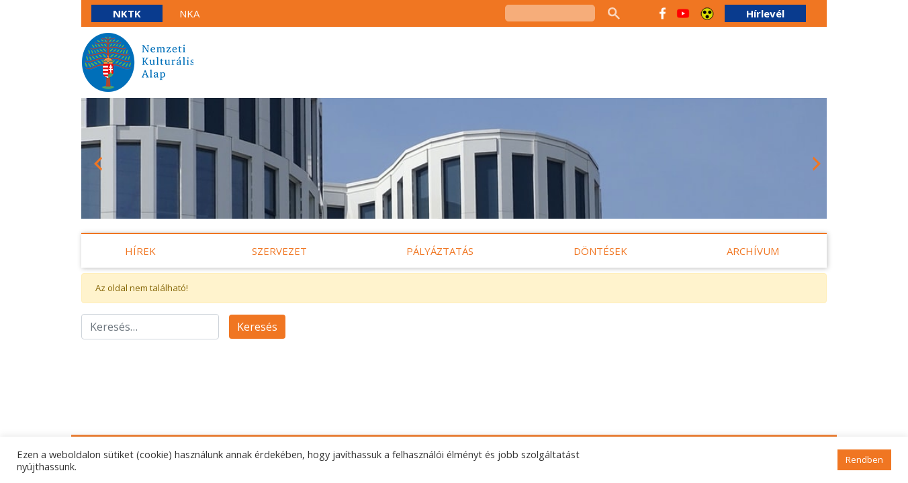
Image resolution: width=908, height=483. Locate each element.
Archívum (753, 251)
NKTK (127, 13)
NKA (189, 13)
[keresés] (550, 13)
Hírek (140, 251)
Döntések (600, 251)
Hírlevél (765, 13)
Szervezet (279, 251)
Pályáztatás (439, 251)
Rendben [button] (864, 459)
